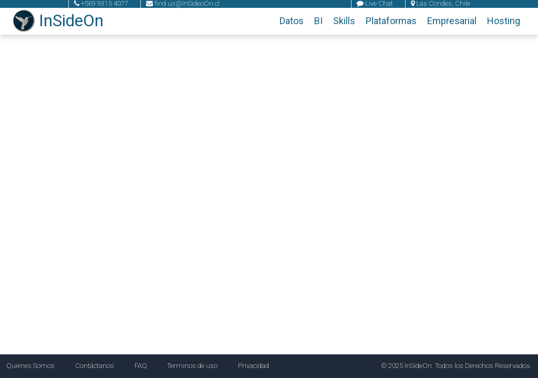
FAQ (140, 366)
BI (318, 21)
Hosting (503, 21)
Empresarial (452, 21)
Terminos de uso (192, 366)
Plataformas (391, 21)
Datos (292, 21)
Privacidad (253, 366)
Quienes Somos (30, 366)
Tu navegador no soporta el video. (269, 189)
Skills (344, 21)
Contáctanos (94, 366)
